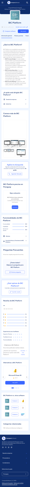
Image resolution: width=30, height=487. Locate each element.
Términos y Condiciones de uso (9, 484)
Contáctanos (15, 463)
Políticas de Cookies (18, 483)
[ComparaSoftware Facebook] (9, 447)
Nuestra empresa (15, 453)
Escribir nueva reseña (22, 27)
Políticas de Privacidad (7, 483)
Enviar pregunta (15, 272)
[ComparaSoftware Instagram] (11, 447)
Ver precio (23, 31)
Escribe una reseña (24, 352)
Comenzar (15, 207)
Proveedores (15, 458)
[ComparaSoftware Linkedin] (3, 447)
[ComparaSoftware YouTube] (6, 447)
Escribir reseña (15, 292)
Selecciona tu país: (7, 469)
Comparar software (9, 31)
